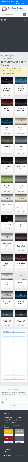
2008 (14, 358)
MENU (3, 20)
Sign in (19, 3)
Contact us (7, 449)
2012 (14, 342)
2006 (14, 366)
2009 (14, 354)
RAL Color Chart (8, 448)
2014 (14, 334)
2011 (14, 346)
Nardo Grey (19, 439)
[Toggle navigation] (25, 20)
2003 (14, 378)
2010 (14, 350)
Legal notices (7, 451)
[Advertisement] (14, 36)
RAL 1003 (8, 432)
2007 (14, 362)
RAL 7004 (19, 432)
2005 (14, 370)
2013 (14, 338)
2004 (14, 374)
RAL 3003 (8, 439)
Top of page (7, 455)
